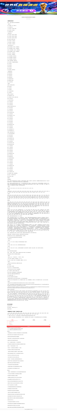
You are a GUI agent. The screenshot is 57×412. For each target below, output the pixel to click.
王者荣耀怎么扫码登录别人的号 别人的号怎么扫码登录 (15, 377)
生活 (9, 15)
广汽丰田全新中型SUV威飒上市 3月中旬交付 (13, 401)
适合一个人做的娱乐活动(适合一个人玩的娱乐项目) (14, 342)
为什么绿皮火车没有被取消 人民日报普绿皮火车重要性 (15, 373)
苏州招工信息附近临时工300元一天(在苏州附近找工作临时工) (15, 353)
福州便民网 (28, 0)
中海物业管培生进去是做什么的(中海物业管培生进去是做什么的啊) (16, 394)
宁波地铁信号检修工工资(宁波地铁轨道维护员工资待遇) (15, 366)
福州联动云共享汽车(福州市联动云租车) (13, 340)
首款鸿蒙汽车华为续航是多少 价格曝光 (13, 375)
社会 (10, 15)
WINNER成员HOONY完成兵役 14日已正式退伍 (14, 405)
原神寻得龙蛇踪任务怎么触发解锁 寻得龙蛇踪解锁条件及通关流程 (16, 403)
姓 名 (8, 321)
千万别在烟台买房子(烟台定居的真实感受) (13, 364)
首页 (7, 15)
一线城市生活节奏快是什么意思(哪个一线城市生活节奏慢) (15, 351)
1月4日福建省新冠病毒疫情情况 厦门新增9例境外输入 (15, 386)
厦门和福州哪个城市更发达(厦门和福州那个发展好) (16, 328)
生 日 (8, 324)
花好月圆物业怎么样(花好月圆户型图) (12, 388)
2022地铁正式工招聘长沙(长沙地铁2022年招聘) (14, 349)
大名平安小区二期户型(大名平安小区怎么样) (13, 355)
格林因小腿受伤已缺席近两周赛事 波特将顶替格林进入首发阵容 (16, 407)
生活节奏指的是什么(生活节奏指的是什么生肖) (14, 368)
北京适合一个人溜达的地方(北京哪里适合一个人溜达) (14, 347)
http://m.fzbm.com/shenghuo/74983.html (15, 327)
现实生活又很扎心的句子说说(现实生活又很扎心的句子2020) (15, 334)
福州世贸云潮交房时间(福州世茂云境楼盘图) (13, 336)
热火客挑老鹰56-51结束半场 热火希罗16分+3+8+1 (14, 379)
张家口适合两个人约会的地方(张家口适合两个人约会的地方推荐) (16, 338)
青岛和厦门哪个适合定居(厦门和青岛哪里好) (13, 390)
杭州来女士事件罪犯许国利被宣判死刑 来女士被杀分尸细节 (15, 381)
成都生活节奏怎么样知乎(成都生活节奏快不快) (14, 362)
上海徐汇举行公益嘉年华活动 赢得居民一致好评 (14, 392)
